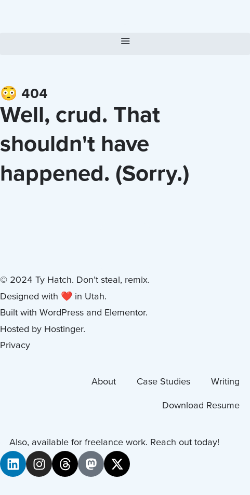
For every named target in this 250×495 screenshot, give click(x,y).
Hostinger (63, 330)
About (103, 382)
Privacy (15, 346)
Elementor (125, 313)
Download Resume (201, 406)
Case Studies (163, 382)
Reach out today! (184, 443)
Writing (225, 382)
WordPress (62, 313)
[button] (125, 44)
